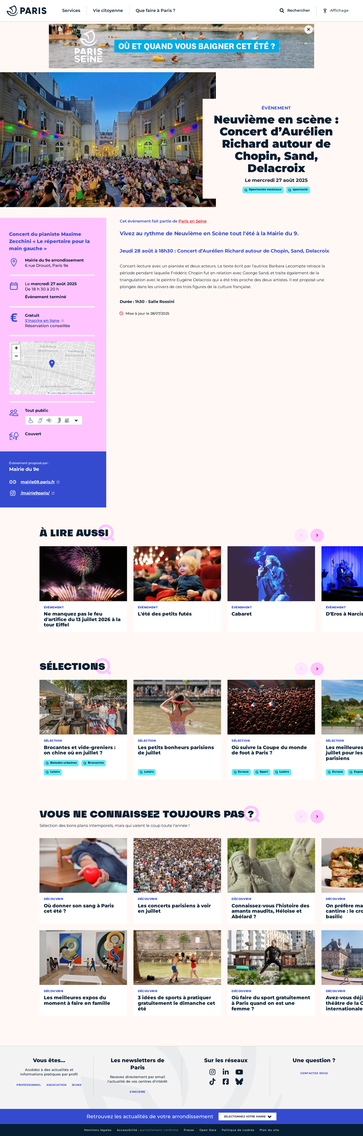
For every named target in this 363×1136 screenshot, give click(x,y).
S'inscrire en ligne (42, 320)
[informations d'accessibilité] (53, 420)
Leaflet (52, 393)
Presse (189, 1130)
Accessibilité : (147, 1130)
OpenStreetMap (76, 393)
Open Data (207, 1130)
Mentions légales (98, 1130)
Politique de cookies (238, 1130)
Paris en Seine (192, 221)
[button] (52, 364)
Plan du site (269, 1130)
